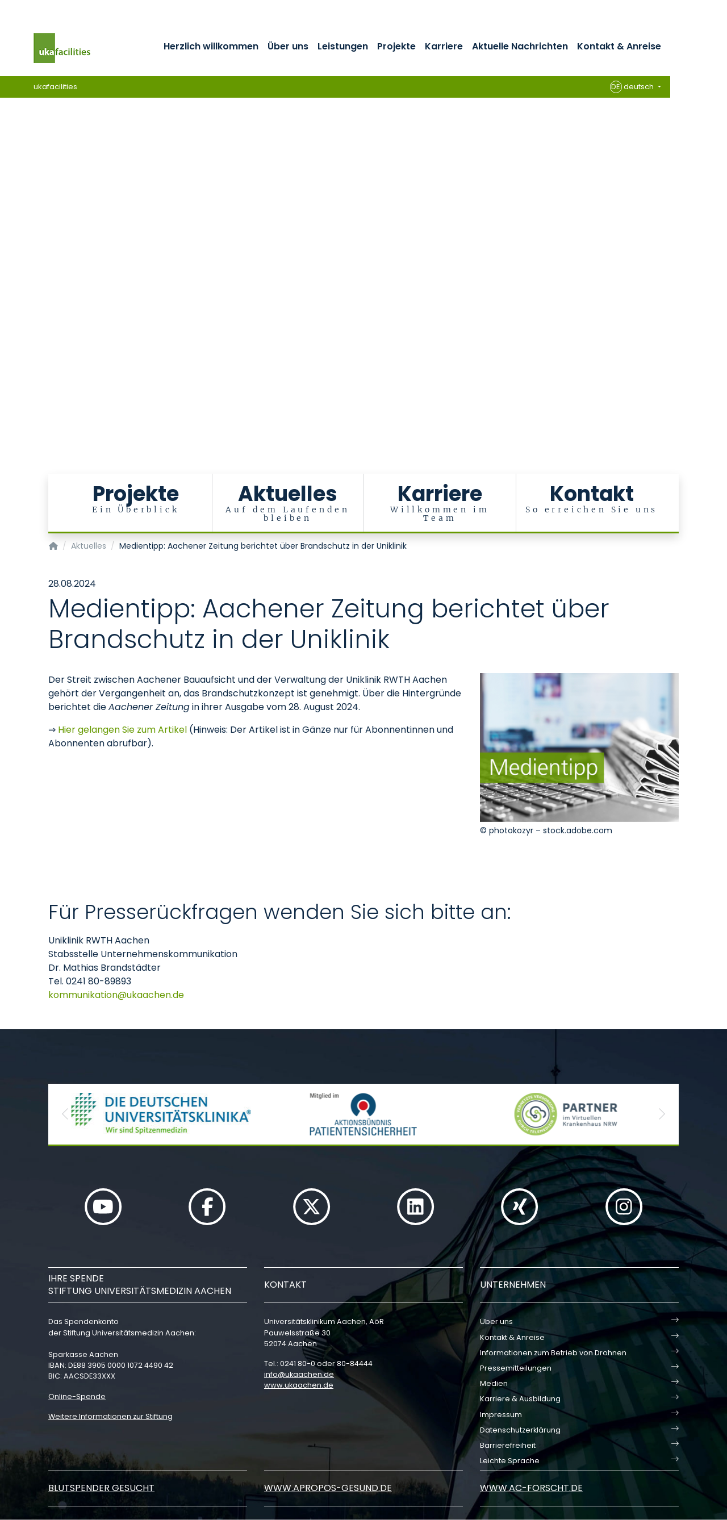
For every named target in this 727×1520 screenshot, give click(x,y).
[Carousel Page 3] (7, 228)
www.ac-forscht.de (531, 1487)
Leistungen (342, 46)
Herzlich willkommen (211, 46)
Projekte (396, 46)
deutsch (633, 87)
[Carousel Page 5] (7, 245)
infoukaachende (299, 1374)
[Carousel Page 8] (7, 271)
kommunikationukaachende (116, 994)
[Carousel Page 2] (7, 220)
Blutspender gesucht (101, 1487)
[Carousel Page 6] (7, 254)
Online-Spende (77, 1396)
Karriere (444, 46)
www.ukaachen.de (298, 1385)
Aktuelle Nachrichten (520, 46)
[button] (65, 1114)
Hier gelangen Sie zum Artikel (123, 729)
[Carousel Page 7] (7, 262)
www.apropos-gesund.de (328, 1487)
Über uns (288, 46)
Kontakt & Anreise (619, 46)
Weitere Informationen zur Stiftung (110, 1416)
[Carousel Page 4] (7, 237)
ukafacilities (55, 86)
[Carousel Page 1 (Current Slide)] (7, 211)
